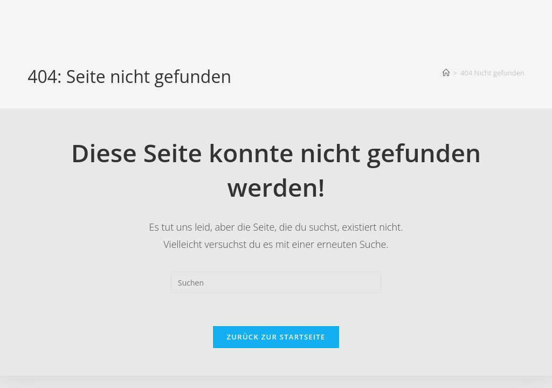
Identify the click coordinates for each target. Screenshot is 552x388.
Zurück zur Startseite (276, 337)
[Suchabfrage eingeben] (276, 282)
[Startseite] (446, 73)
